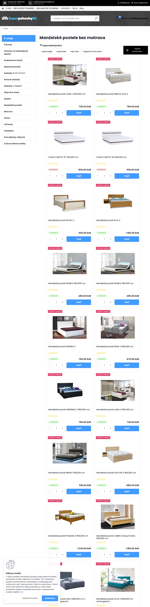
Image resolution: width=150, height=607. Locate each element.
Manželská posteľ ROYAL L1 (91, 157)
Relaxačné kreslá (12, 66)
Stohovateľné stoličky (15, 143)
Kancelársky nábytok (14, 137)
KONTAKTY (66, 8)
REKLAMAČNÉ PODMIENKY (48, 8)
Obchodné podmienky (55, 540)
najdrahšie (61, 51)
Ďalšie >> (98, 506)
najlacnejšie (47, 51)
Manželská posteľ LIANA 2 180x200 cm (127, 284)
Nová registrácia (141, 3)
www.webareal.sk (85, 604)
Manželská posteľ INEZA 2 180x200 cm (54, 284)
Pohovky (8, 44)
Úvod (6, 28)
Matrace (8, 111)
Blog (82, 8)
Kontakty (49, 547)
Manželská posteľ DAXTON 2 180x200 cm (92, 347)
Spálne (7, 98)
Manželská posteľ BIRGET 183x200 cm (54, 347)
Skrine (7, 118)
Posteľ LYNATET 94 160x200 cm (57, 157)
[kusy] (48, 113)
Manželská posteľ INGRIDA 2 (128, 220)
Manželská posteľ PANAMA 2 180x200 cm (128, 347)
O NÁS (8, 8)
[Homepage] (3, 8)
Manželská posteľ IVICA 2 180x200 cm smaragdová (127, 411)
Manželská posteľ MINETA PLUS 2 (93, 95)
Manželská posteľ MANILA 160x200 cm (54, 221)
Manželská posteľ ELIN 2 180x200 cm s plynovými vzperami (90, 412)
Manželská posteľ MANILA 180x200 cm (90, 221)
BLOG (75, 8)
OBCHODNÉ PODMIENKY (24, 8)
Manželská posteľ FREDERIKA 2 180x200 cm (93, 284)
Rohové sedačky (12, 79)
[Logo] (19, 18)
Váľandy (8, 124)
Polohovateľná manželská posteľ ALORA (109, 476)
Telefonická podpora (41, 3)
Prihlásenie (125, 3)
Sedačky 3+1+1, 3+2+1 (14, 73)
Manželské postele (13, 105)
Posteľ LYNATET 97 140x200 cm (129, 94)
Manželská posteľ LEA (70, 475)
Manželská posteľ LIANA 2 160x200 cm (54, 95)
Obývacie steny (11, 92)
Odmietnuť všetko (30, 598)
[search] (96, 19)
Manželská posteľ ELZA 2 (126, 157)
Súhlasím (50, 598)
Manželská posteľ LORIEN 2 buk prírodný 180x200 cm (57, 411)
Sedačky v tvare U (13, 86)
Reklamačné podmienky (55, 543)
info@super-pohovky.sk (92, 540)
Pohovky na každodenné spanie (16, 52)
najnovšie (74, 51)
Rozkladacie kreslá (13, 60)
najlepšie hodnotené (92, 51)
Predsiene (9, 130)
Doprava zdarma (14, 3)
